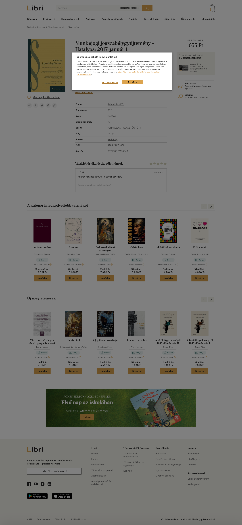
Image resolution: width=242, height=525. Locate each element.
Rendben (132, 82)
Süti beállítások (110, 83)
